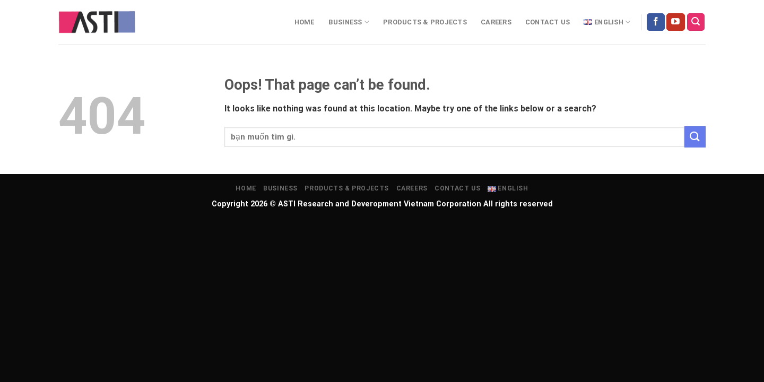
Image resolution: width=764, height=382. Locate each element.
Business (349, 22)
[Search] (696, 22)
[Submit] (695, 136)
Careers (496, 22)
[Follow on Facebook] (656, 22)
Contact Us (547, 22)
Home (304, 22)
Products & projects (425, 22)
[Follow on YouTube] (675, 22)
